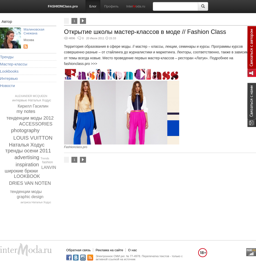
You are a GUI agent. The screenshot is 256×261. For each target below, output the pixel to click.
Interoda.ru (135, 6)
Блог (93, 6)
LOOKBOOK (27, 176)
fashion (47, 162)
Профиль (111, 6)
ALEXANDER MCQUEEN (31, 96)
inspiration (27, 164)
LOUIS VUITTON (32, 138)
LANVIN (48, 167)
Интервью (9, 78)
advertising (26, 157)
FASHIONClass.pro (63, 6)
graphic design (30, 197)
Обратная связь (78, 250)
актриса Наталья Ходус (35, 202)
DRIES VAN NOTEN (30, 183)
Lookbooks (9, 71)
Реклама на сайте (109, 250)
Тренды (7, 57)
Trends (44, 158)
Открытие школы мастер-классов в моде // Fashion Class (145, 31)
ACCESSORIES (35, 124)
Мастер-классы (13, 64)
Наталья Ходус (27, 145)
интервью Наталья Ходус (31, 100)
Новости (7, 85)
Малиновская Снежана (34, 31)
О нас (132, 250)
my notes (26, 111)
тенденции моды (26, 191)
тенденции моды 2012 (30, 118)
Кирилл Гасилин (33, 106)
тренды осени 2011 (28, 150)
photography (25, 130)
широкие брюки (21, 170)
